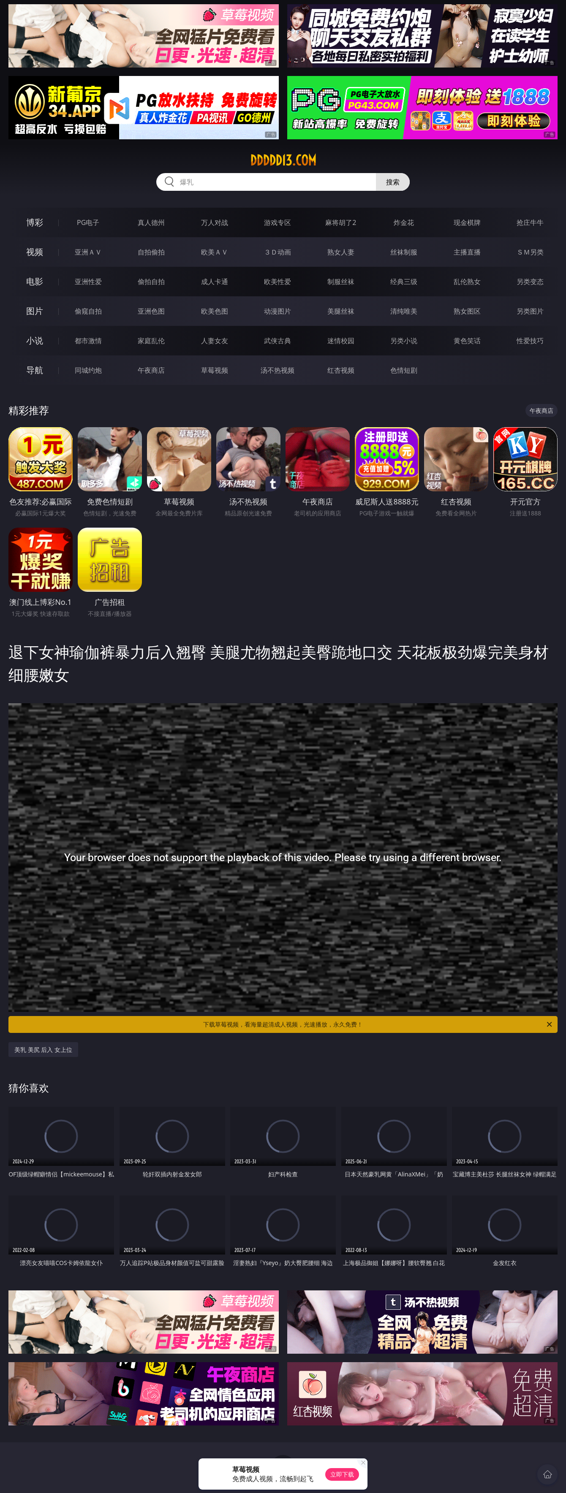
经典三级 (403, 281)
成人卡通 (214, 281)
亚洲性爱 (88, 281)
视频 (34, 251)
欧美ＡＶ (214, 252)
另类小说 (403, 340)
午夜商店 (151, 370)
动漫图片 (277, 311)
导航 (34, 370)
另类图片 (530, 311)
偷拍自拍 (151, 281)
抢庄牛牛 (530, 222)
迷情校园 (340, 340)
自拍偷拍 (151, 252)
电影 (34, 281)
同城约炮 (88, 370)
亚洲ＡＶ (88, 252)
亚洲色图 (151, 311)
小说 (34, 340)
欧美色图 (214, 311)
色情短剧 (403, 370)
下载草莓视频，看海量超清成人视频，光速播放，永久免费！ (378, 1024)
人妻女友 (214, 340)
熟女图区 (467, 311)
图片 (34, 311)
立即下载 (342, 1474)
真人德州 (151, 222)
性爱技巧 (530, 340)
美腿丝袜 (340, 311)
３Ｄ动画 (277, 252)
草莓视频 (214, 370)
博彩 (34, 222)
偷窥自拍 (88, 311)
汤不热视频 (277, 370)
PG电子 (88, 222)
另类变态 (530, 281)
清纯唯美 (403, 311)
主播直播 (467, 252)
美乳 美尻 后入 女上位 (43, 1050)
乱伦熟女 (467, 281)
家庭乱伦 (151, 340)
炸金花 (404, 222)
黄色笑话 (467, 340)
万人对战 (214, 222)
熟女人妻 (340, 252)
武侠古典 (277, 340)
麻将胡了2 (340, 222)
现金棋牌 (467, 222)
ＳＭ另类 (530, 252)
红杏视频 (340, 370)
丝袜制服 (403, 252)
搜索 (393, 182)
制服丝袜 (340, 281)
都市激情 (88, 340)
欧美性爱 (277, 281)
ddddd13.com (283, 160)
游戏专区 (277, 222)
